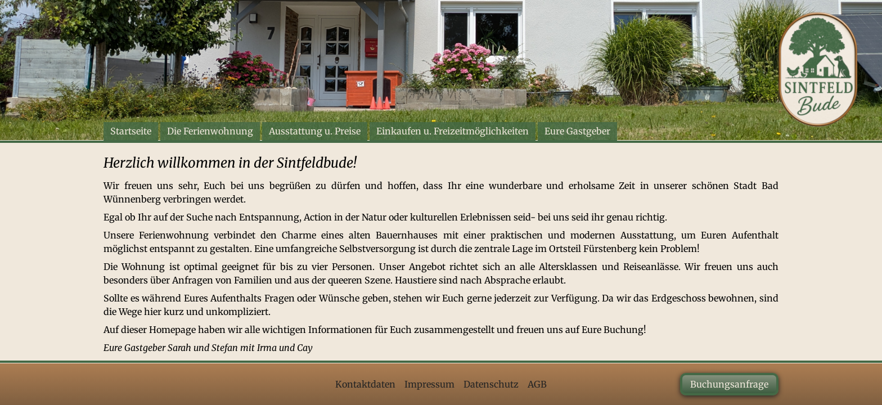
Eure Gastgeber (577, 131)
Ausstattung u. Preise (315, 131)
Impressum (429, 384)
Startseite (130, 131)
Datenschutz (491, 384)
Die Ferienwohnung (210, 131)
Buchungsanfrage (729, 384)
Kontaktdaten (365, 384)
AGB (537, 384)
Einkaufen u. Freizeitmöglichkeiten (452, 131)
